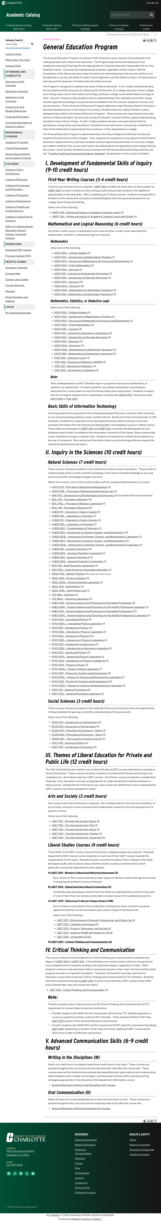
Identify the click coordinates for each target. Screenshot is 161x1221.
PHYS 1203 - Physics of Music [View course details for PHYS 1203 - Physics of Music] (68, 664)
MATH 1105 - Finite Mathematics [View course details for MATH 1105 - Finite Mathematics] (72, 265)
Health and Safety (140, 1154)
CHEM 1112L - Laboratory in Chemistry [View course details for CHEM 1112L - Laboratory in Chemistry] (73, 524)
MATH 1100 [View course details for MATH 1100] (125, 395)
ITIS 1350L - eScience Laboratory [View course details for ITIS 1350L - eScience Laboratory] (70, 599)
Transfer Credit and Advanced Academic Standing (76, 153)
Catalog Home (13, 54)
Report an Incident (140, 1144)
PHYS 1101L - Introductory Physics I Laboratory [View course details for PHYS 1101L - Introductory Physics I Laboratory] (77, 631)
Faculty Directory (14, 285)
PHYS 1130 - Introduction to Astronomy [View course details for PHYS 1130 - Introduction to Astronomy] (73, 644)
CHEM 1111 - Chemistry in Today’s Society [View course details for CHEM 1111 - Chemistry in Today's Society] (74, 512)
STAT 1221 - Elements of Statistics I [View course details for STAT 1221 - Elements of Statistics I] (73, 366)
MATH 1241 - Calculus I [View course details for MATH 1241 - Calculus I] (66, 282)
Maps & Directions (85, 1144)
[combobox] (132, 34)
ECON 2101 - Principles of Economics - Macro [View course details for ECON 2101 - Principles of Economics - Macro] (77, 730)
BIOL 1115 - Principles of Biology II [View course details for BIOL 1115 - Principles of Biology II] (70, 507)
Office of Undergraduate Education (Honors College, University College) (19, 232)
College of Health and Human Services (17, 209)
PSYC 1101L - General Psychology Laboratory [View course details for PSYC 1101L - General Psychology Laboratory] (76, 693)
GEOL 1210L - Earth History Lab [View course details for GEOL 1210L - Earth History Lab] (69, 590)
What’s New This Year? (17, 60)
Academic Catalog (23, 15)
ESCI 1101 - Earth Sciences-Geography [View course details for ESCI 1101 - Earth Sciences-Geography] (73, 565)
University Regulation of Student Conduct (18, 124)
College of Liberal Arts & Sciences (19, 218)
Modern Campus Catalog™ (87, 1219)
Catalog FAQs (13, 65)
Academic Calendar (16, 267)
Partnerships (82, 1173)
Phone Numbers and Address (16, 299)
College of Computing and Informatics (17, 187)
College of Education (17, 195)
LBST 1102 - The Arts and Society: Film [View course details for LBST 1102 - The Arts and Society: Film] (73, 825)
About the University (16, 91)
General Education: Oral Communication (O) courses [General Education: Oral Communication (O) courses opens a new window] (81, 1108)
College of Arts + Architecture (14, 171)
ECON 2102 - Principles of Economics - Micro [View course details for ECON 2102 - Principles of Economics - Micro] (77, 734)
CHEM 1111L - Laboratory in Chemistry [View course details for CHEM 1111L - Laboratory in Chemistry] (72, 516)
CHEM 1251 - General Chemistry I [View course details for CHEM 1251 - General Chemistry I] (70, 549)
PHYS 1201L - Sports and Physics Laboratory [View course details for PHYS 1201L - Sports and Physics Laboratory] (76, 656)
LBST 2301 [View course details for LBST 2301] (87, 980)
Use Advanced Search (17, 47)
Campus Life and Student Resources (16, 109)
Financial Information (17, 116)
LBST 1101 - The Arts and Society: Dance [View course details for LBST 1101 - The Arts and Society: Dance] (74, 821)
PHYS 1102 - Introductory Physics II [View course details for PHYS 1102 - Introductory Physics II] (71, 636)
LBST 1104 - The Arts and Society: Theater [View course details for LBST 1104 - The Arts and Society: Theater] (75, 833)
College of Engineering (18, 201)
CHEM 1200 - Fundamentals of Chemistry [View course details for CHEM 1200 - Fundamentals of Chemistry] (75, 528)
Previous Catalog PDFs (18, 256)
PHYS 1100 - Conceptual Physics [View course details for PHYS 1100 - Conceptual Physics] (70, 619)
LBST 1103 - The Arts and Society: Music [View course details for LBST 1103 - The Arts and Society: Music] (74, 829)
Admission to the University (14, 99)
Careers (79, 1178)
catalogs (55, 1215)
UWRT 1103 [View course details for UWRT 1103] (54, 190)
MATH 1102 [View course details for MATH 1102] (57, 398)
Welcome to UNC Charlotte (14, 83)
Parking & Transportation (83, 1151)
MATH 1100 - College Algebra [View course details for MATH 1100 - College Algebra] (70, 253)
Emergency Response (142, 1149)
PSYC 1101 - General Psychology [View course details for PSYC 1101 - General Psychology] (69, 689)
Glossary (10, 291)
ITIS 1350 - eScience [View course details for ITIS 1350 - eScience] (63, 594)
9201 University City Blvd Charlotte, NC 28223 (20, 1153)
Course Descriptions (16, 148)
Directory (80, 1158)
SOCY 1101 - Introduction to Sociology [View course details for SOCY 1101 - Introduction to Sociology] (72, 747)
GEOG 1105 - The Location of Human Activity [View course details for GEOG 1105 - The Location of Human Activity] (76, 738)
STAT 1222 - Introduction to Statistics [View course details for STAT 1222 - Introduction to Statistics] (74, 370)
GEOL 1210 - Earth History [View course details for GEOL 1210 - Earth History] (66, 586)
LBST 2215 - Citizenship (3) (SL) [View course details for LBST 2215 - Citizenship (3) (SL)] (74, 936)
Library (79, 1163)
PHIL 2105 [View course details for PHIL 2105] (71, 398)
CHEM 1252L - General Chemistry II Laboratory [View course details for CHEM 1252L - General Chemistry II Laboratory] (77, 561)
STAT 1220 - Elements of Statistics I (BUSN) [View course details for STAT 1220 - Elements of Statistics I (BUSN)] (78, 362)
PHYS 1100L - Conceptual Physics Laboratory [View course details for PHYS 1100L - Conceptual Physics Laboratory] (77, 623)
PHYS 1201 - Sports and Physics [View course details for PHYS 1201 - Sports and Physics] (69, 652)
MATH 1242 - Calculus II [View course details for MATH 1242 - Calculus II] (67, 286)
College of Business (16, 179)
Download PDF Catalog (18, 250)
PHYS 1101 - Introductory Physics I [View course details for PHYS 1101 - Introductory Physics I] (70, 627)
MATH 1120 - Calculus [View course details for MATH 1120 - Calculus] (66, 269)
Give (77, 1168)
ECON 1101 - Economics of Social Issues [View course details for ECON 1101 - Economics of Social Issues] (74, 726)
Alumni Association (86, 1139)
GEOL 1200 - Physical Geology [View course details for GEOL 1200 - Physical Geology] (69, 578)
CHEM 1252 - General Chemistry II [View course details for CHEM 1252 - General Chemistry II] (70, 557)
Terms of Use (82, 1187)
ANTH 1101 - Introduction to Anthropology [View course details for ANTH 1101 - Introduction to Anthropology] (75, 722)
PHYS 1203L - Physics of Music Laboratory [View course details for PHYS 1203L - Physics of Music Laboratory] (75, 669)
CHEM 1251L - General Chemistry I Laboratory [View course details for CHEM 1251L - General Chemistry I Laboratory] (77, 553)
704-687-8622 (14, 1164)
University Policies (85, 1192)
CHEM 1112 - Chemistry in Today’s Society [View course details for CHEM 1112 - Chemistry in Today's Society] (74, 520)
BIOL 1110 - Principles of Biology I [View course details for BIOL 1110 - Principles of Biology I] (70, 499)
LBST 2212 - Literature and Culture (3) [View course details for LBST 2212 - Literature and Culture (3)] (77, 924)
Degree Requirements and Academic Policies (18, 156)
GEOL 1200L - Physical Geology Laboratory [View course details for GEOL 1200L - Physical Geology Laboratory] (76, 582)
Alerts (133, 1139)
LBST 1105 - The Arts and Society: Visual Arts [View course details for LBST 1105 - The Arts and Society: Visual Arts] (77, 837)
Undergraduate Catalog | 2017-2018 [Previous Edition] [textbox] (128, 34)
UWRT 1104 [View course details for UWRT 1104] (100, 186)
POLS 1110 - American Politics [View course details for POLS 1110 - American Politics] (68, 743)
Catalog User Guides (17, 279)
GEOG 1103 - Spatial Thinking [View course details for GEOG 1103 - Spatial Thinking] (68, 573)
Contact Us (81, 1183)
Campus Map (12, 273)
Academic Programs (16, 142)
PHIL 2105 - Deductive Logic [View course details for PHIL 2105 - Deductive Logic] (70, 357)
